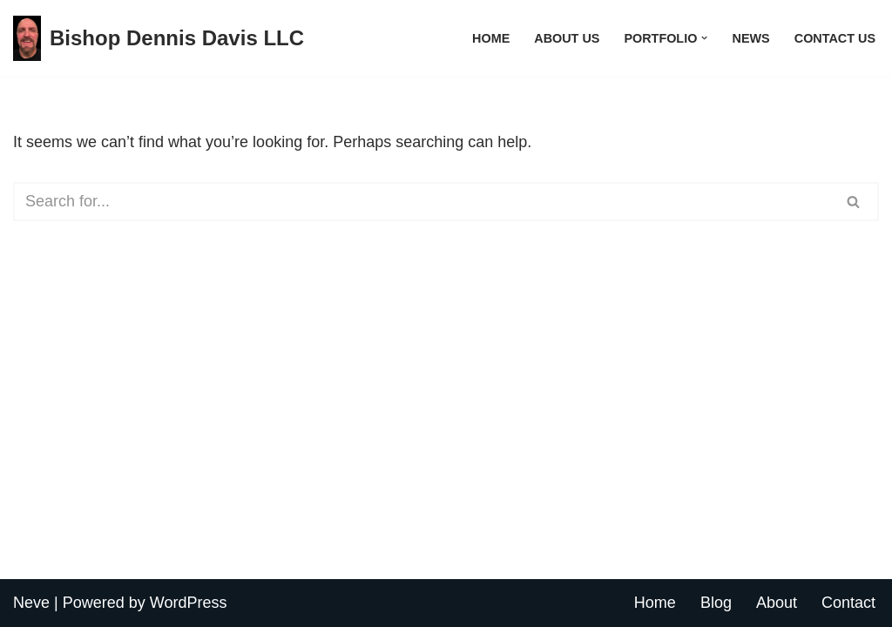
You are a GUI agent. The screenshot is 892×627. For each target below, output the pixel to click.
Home (491, 38)
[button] (704, 38)
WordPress (188, 602)
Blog (716, 602)
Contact (848, 602)
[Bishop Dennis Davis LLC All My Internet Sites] (158, 38)
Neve (31, 602)
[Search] (421, 201)
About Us (566, 38)
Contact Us (834, 38)
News (751, 38)
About (776, 602)
